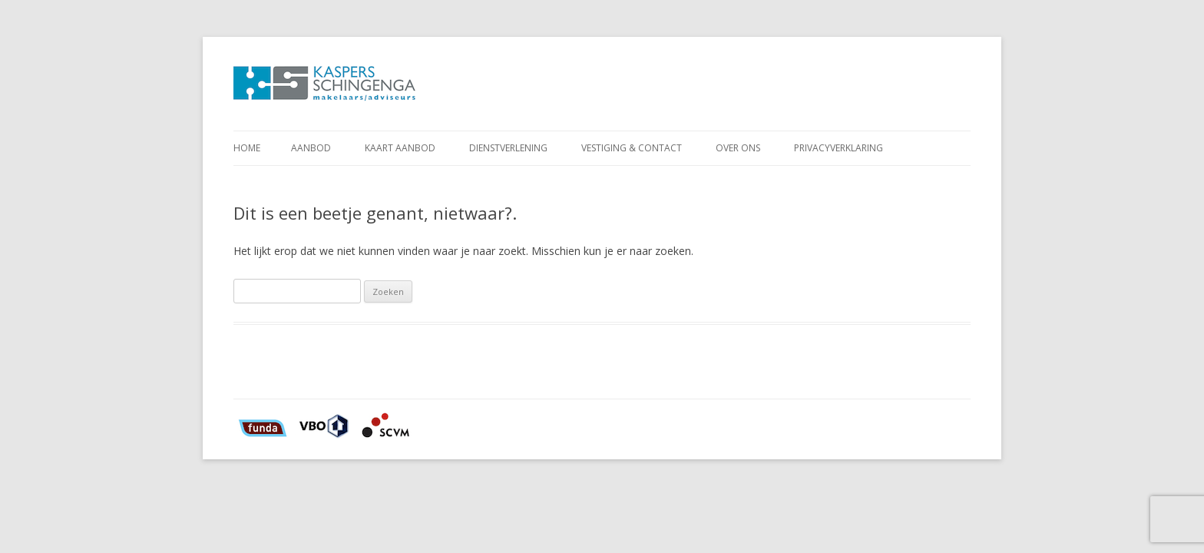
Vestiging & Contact (631, 147)
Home (246, 147)
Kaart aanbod (400, 147)
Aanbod (311, 147)
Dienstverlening (508, 147)
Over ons (738, 147)
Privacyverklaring (838, 147)
